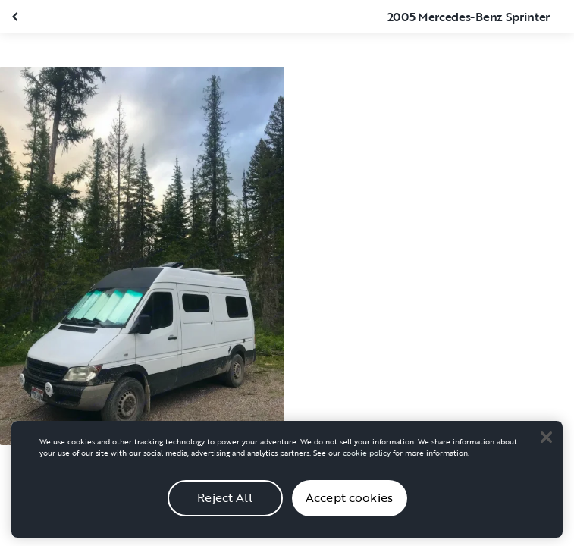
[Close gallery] (16, 16)
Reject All (224, 510)
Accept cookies (349, 510)
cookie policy (367, 466)
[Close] (546, 450)
